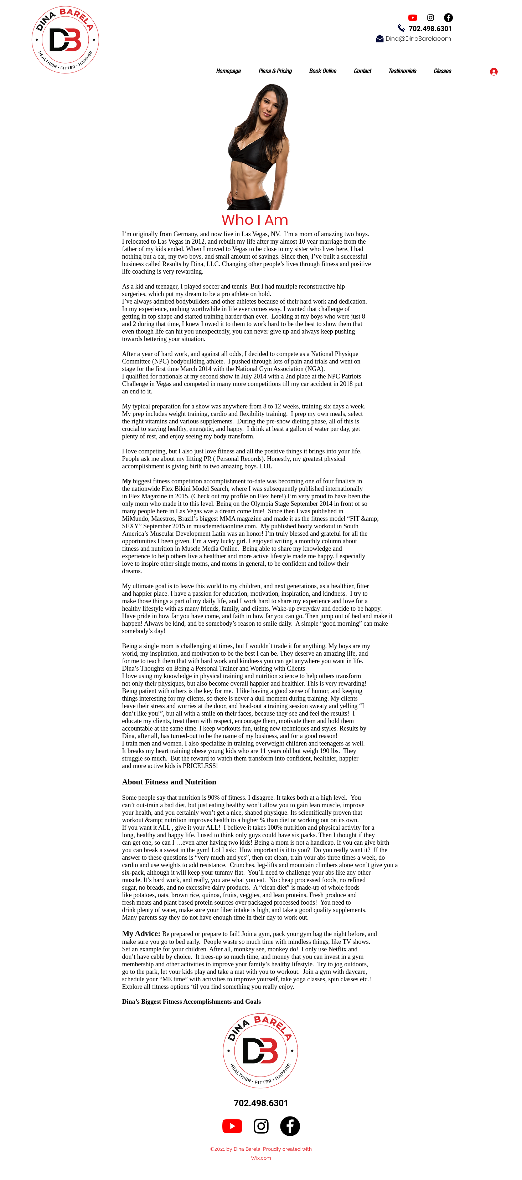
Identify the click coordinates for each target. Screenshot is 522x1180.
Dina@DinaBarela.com (418, 38)
